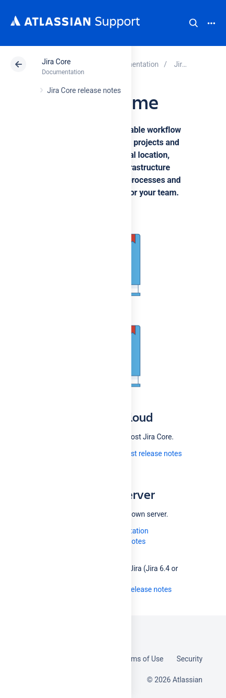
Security (189, 659)
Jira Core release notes (84, 90)
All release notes (145, 589)
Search (193, 23)
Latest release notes (149, 453)
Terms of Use (141, 659)
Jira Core (56, 61)
